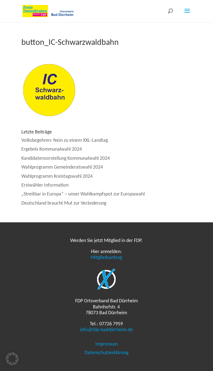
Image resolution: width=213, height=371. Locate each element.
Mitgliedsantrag (106, 257)
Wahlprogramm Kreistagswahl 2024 (57, 176)
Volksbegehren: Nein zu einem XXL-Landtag (64, 140)
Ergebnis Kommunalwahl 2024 (51, 149)
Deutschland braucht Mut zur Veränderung (63, 203)
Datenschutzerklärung (106, 352)
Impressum (106, 344)
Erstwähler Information (45, 185)
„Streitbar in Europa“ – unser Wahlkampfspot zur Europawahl (83, 194)
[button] (12, 359)
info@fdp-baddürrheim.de (106, 329)
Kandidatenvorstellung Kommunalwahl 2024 (65, 158)
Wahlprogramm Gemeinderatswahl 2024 (62, 167)
